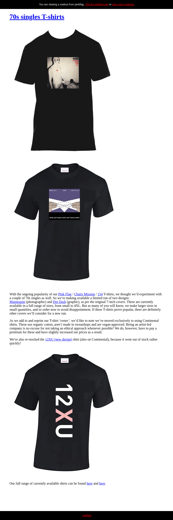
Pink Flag (64, 294)
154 (100, 294)
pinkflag (87, 515)
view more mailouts (123, 4)
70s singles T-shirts (36, 16)
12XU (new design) (58, 339)
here (90, 483)
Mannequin (17, 302)
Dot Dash (59, 302)
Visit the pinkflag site (96, 4)
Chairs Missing (84, 294)
